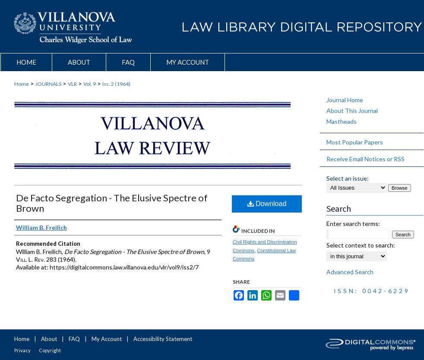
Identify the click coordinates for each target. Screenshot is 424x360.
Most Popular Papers (354, 142)
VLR (72, 84)
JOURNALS (48, 84)
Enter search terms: (353, 223)
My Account (107, 338)
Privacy (22, 350)
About (49, 338)
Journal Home (344, 99)
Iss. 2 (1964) (116, 84)
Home (21, 84)
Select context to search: (360, 245)
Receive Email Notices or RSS (365, 159)
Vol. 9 (89, 84)
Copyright (50, 350)
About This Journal (352, 110)
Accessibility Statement (162, 338)
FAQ (74, 338)
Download (267, 203)
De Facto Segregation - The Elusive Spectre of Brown (112, 203)
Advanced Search (349, 271)
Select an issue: (347, 178)
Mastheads (341, 121)
